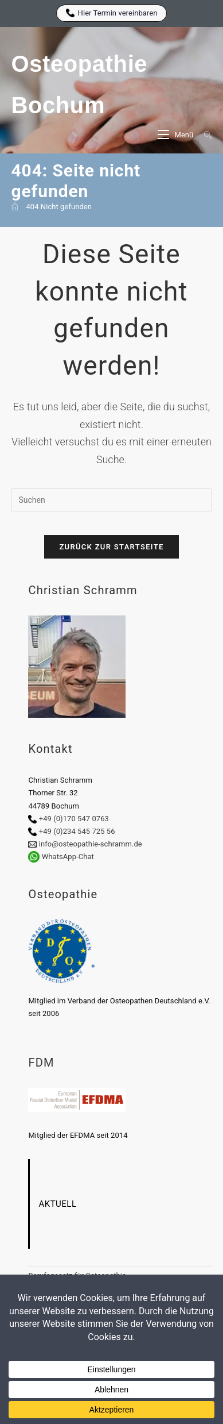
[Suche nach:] (203, 134)
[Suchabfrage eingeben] (111, 499)
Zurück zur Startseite (111, 546)
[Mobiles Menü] (176, 134)
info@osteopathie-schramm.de (90, 844)
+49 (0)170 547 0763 (74, 818)
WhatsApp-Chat (68, 856)
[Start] (15, 206)
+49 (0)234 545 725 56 (77, 831)
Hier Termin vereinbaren (112, 13)
